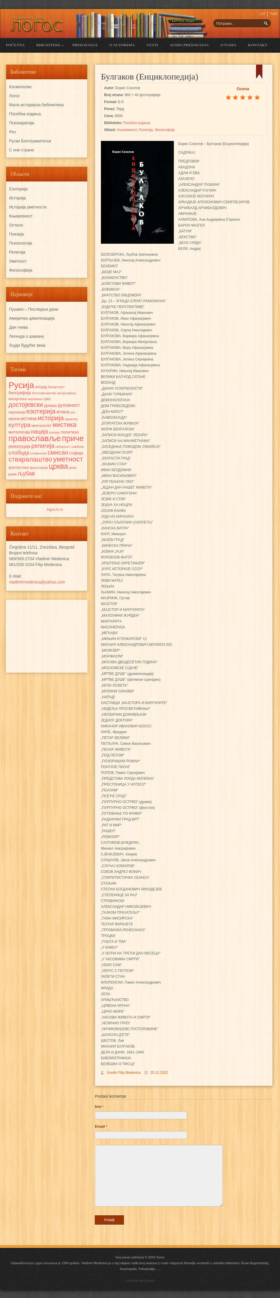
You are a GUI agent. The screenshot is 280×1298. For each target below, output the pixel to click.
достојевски (25, 404)
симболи (77, 446)
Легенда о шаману (26, 336)
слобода (18, 453)
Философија (165, 130)
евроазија (16, 412)
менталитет (42, 425)
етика (63, 412)
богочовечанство (44, 393)
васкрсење (17, 399)
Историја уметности (27, 207)
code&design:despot (140, 1280)
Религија (146, 130)
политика (70, 432)
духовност (69, 405)
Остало (16, 225)
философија (39, 467)
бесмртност (56, 387)
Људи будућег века (27, 345)
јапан (73, 467)
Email (101, 1126)
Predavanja (85, 45)
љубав (26, 473)
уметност (68, 459)
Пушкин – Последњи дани (33, 309)
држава (50, 405)
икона (14, 418)
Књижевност (127, 130)
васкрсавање (66, 393)
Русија (21, 385)
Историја (17, 198)
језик (12, 474)
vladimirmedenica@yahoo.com (37, 582)
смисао (58, 452)
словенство (38, 453)
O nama (228, 45)
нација (39, 431)
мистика (64, 424)
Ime (99, 1106)
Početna (15, 45)
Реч (12, 132)
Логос (14, 95)
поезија (54, 432)
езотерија (41, 411)
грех (47, 399)
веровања (35, 399)
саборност (62, 446)
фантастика (18, 467)
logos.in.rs (55, 509)
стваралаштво (30, 459)
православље (34, 438)
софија (76, 453)
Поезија (16, 234)
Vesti (152, 45)
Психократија (21, 123)
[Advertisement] (47, 636)
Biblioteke (49, 45)
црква (58, 466)
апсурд (41, 387)
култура (19, 424)
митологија (19, 432)
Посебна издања (136, 123)
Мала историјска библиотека (36, 104)
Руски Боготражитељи (30, 141)
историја (51, 418)
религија (42, 446)
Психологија (20, 243)
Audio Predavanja (189, 45)
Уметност (18, 261)
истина (29, 418)
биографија (19, 392)
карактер (71, 419)
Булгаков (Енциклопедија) (149, 76)
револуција (19, 446)
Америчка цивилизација (32, 318)
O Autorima (122, 45)
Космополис (20, 86)
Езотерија (18, 189)
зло (72, 412)
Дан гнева (18, 327)
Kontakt (257, 45)
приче (73, 438)
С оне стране (21, 150)
